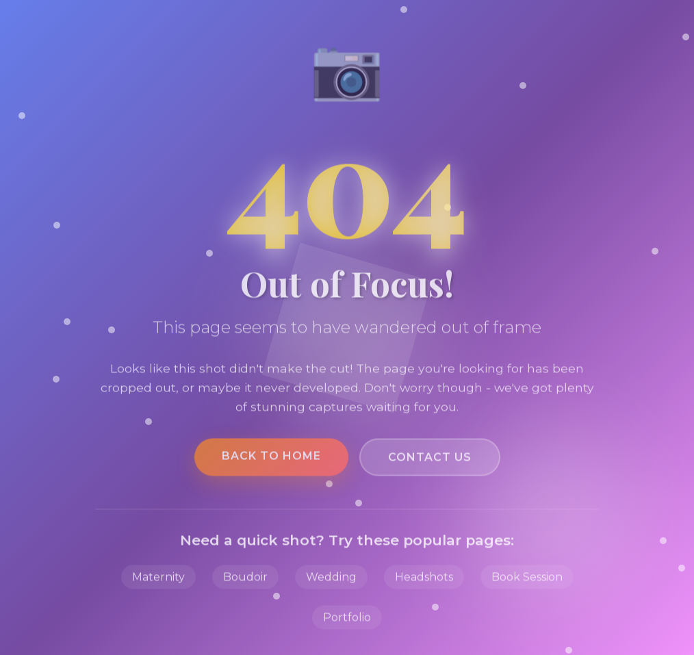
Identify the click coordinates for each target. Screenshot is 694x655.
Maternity (158, 580)
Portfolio (347, 620)
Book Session (527, 580)
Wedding (331, 580)
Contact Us (430, 460)
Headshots (424, 580)
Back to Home (271, 458)
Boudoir (245, 580)
